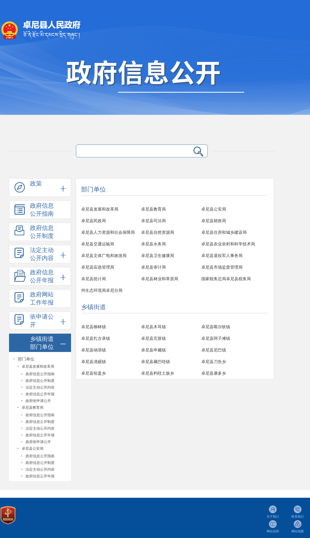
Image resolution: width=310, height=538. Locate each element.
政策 (36, 183)
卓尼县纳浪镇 (93, 350)
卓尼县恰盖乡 (93, 373)
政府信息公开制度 (42, 232)
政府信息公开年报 (42, 276)
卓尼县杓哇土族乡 (157, 373)
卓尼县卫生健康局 (157, 255)
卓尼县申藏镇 (153, 350)
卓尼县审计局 (153, 267)
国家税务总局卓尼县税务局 (226, 279)
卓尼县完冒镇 (153, 338)
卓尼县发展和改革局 (38, 366)
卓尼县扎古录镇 (95, 338)
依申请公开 (42, 321)
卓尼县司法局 (153, 221)
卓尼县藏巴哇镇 (155, 361)
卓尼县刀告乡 (213, 361)
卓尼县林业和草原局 (159, 279)
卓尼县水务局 (153, 244)
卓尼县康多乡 (213, 373)
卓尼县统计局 (93, 279)
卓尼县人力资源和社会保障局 (108, 232)
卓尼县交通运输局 (97, 244)
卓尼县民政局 (93, 221)
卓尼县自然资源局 (157, 232)
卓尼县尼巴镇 (213, 350)
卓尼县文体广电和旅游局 (104, 255)
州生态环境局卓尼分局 (101, 290)
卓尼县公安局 (32, 449)
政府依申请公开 (38, 401)
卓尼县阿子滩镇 (215, 338)
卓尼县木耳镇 (153, 327)
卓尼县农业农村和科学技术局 (228, 244)
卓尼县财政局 (213, 221)
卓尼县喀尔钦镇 (215, 327)
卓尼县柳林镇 (93, 327)
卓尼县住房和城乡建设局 (224, 232)
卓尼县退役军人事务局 (222, 255)
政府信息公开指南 (42, 210)
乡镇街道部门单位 (42, 343)
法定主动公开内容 (42, 254)
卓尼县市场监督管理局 (222, 267)
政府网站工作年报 (42, 298)
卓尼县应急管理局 (97, 267)
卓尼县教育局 (32, 407)
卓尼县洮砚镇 (93, 361)
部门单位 (26, 359)
